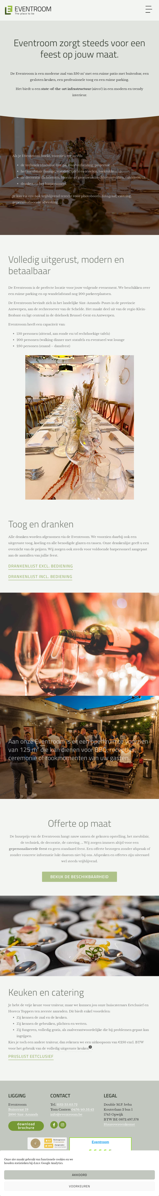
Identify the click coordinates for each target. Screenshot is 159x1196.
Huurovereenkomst (119, 1124)
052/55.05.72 (67, 1104)
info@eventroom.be (66, 1114)
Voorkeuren (79, 1186)
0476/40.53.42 (82, 1109)
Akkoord (79, 1174)
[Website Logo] (28, 10)
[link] (149, 9)
